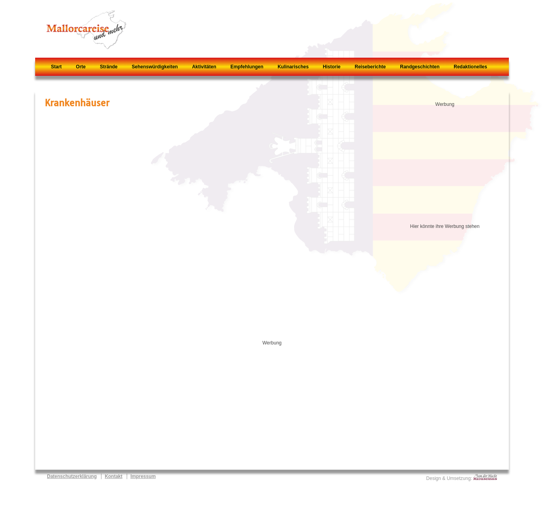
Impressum (143, 476)
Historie (332, 67)
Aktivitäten (204, 67)
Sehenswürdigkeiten (155, 67)
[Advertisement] (449, 162)
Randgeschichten (419, 67)
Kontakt (113, 476)
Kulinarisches (293, 67)
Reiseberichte (370, 67)
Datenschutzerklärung (72, 476)
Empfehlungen (247, 67)
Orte (81, 67)
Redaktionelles (470, 67)
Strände (109, 67)
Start (56, 67)
